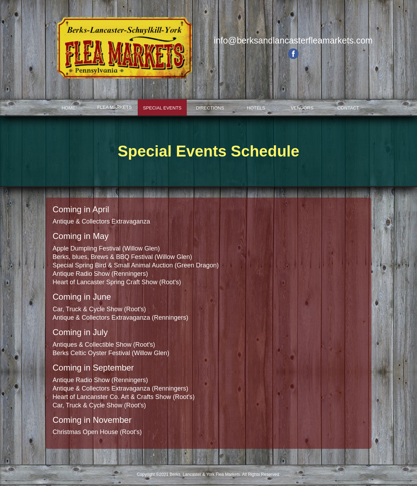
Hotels (256, 108)
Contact (348, 108)
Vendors (302, 108)
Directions (210, 108)
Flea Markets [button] (114, 107)
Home (68, 108)
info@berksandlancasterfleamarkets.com (293, 40)
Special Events (162, 108)
